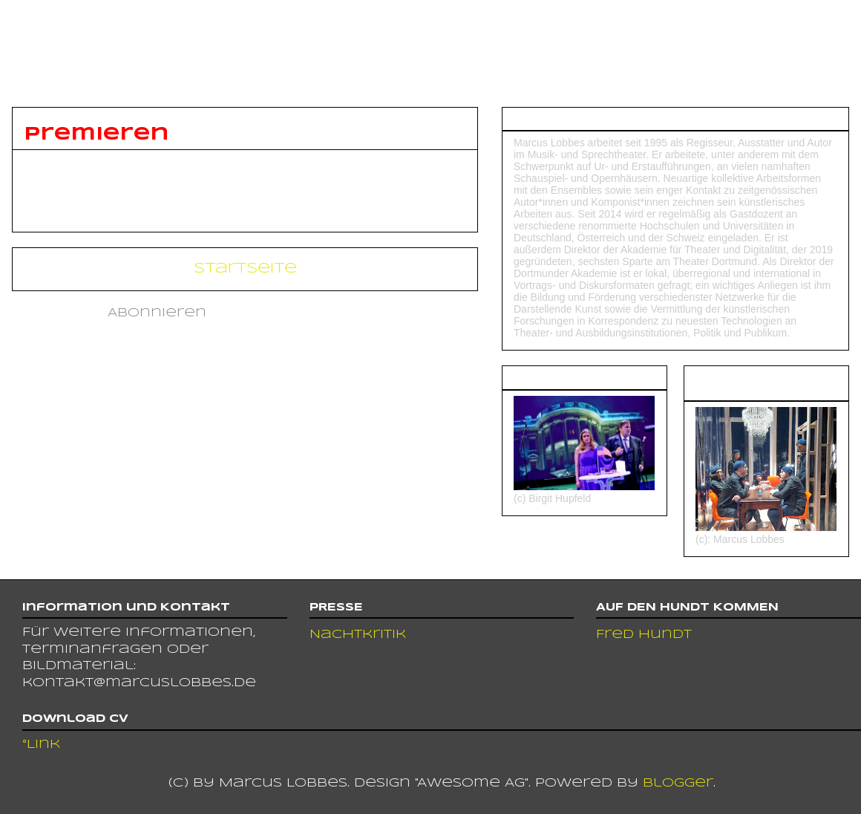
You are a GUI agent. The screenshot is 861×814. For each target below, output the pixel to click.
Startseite (245, 268)
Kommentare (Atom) (296, 313)
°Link (41, 744)
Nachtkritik (358, 634)
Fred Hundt (644, 634)
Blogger (678, 783)
